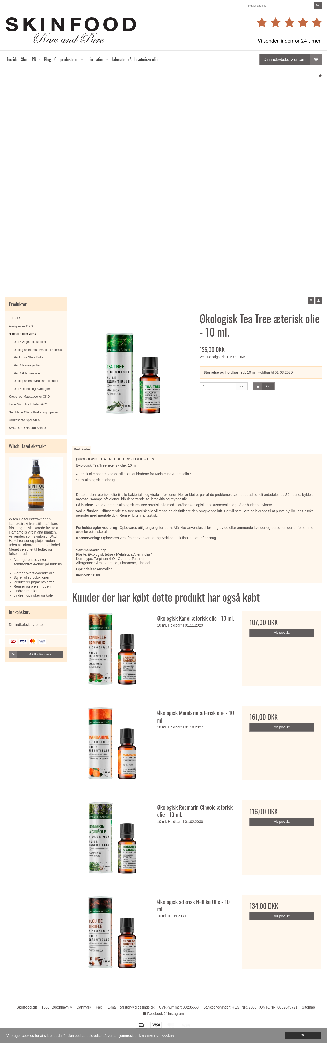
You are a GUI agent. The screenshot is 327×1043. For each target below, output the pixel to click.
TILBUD (14, 318)
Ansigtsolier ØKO (21, 326)
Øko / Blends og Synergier (32, 389)
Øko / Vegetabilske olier (30, 342)
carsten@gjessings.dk (136, 1007)
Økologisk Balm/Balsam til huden (36, 381)
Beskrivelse (82, 449)
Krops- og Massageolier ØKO (29, 396)
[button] (311, 300)
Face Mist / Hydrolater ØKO (28, 404)
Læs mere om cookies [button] (156, 1035)
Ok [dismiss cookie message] (303, 1035)
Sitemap (308, 1007)
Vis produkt (282, 632)
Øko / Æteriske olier (27, 373)
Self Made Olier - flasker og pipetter (33, 412)
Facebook (153, 1014)
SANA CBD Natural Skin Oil (28, 428)
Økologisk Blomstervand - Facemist (38, 350)
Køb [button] (262, 386)
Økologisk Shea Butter (29, 357)
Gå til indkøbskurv (30, 654)
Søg (317, 5)
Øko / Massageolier (27, 365)
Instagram (174, 1014)
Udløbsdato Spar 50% (24, 420)
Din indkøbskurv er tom (293, 59)
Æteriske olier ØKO (22, 334)
